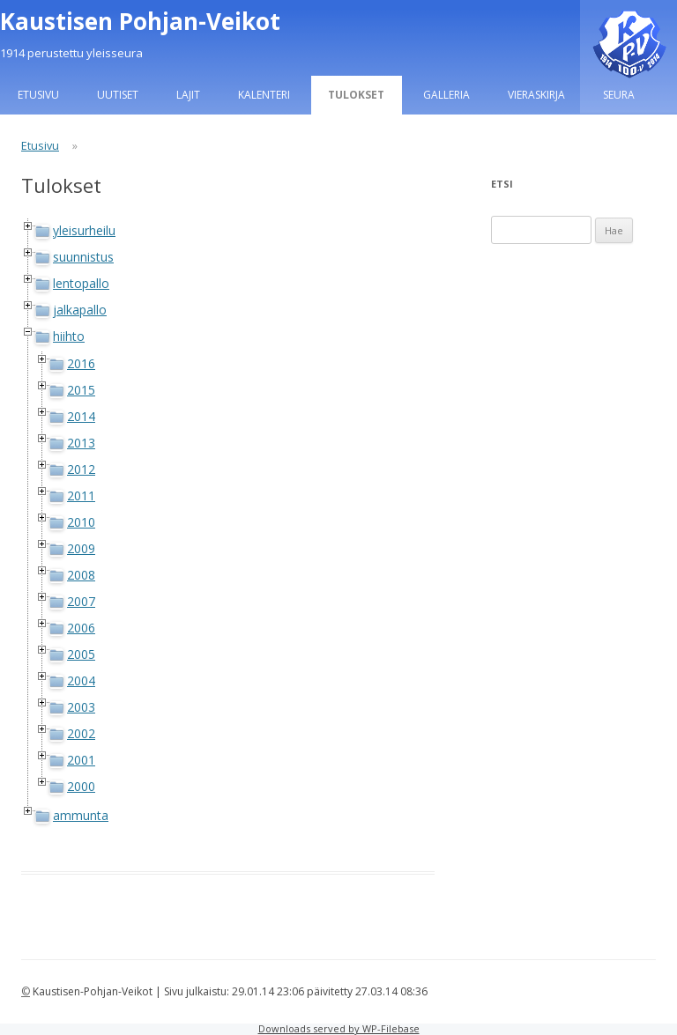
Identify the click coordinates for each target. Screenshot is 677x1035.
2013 (81, 442)
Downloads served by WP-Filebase (339, 1028)
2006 (81, 627)
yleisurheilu (84, 230)
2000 (81, 786)
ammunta (80, 815)
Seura (619, 94)
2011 (81, 495)
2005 (81, 654)
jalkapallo (80, 309)
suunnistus (83, 256)
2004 (81, 680)
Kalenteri (264, 94)
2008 (81, 574)
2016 (81, 363)
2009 (81, 548)
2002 (81, 733)
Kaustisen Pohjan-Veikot (140, 21)
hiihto (69, 336)
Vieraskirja (536, 94)
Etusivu (38, 94)
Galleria (446, 94)
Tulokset (356, 94)
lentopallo (81, 283)
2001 (81, 759)
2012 (81, 469)
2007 (81, 601)
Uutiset (117, 94)
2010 (81, 522)
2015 (81, 389)
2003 (81, 707)
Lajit (188, 94)
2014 (81, 416)
